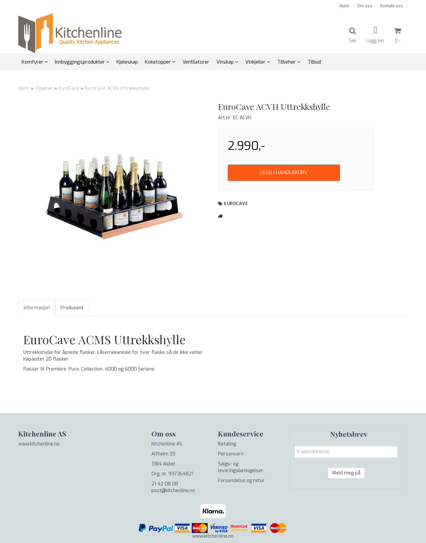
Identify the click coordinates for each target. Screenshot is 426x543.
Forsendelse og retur (241, 480)
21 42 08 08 (164, 484)
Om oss (364, 6)
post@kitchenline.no (173, 490)
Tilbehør (44, 88)
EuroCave (69, 88)
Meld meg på (346, 473)
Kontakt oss (391, 6)
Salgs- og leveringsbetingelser (240, 467)
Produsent (72, 308)
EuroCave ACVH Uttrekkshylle (117, 88)
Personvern (231, 454)
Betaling (227, 444)
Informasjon (37, 308)
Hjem (344, 6)
